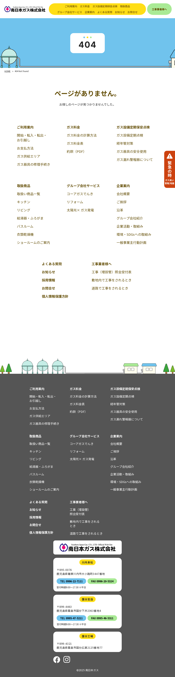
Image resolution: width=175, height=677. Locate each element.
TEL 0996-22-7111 (71, 581)
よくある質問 (104, 12)
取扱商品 (23, 185)
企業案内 (123, 185)
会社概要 (123, 193)
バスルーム (25, 226)
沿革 (120, 210)
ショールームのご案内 (33, 242)
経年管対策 (125, 143)
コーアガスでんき (80, 193)
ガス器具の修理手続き (33, 164)
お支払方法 (25, 148)
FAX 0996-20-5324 (102, 581)
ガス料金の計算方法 (82, 135)
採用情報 (48, 280)
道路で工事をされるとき (110, 288)
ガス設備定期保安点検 (133, 127)
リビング (23, 210)
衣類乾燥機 (25, 234)
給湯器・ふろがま (30, 218)
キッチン (23, 201)
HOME (7, 71)
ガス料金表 (75, 143)
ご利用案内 (25, 127)
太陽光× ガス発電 (80, 210)
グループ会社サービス (83, 185)
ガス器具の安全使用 (131, 151)
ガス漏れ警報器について (135, 159)
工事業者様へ (102, 263)
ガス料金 (73, 127)
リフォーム (75, 201)
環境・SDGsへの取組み (134, 234)
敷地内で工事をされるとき (111, 280)
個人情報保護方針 (55, 296)
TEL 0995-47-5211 (71, 618)
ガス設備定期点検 (130, 135)
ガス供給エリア (28, 156)
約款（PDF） (76, 151)
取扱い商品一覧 (28, 193)
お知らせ (120, 12)
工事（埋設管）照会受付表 (111, 271)
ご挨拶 (122, 201)
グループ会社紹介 (130, 218)
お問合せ (132, 12)
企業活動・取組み (130, 226)
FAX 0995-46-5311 (102, 618)
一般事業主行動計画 (131, 242)
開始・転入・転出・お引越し (32, 137)
